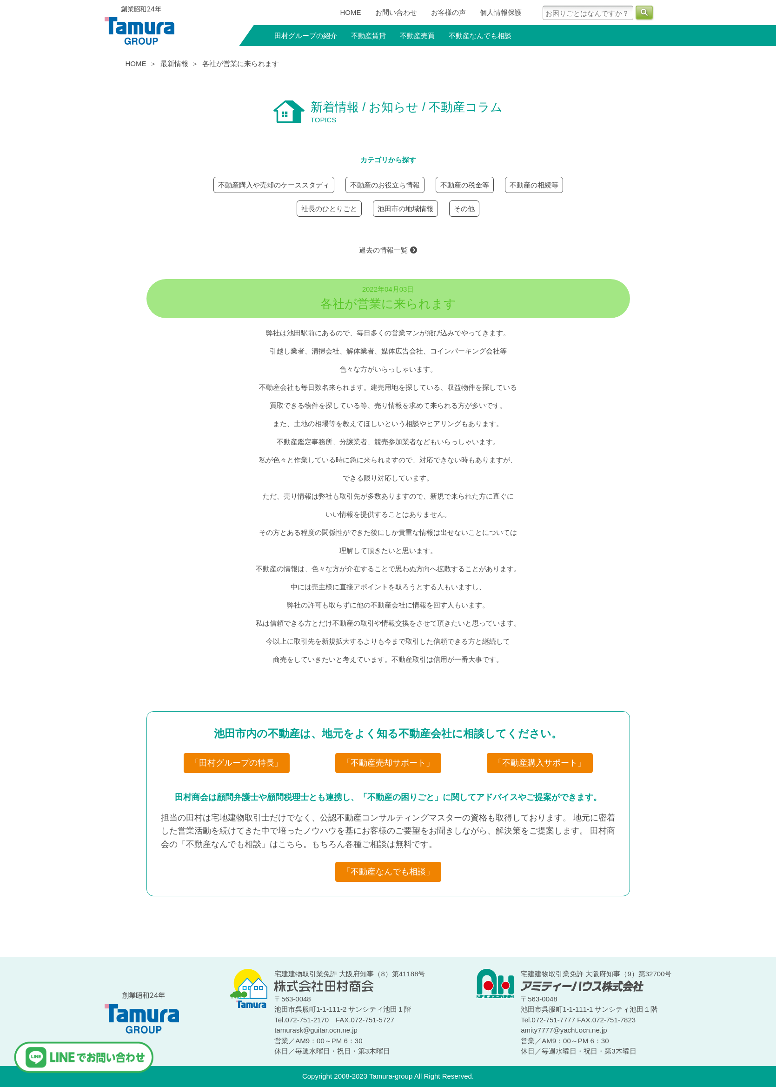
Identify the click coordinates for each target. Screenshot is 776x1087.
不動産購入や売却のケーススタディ (274, 185)
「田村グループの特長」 (237, 762)
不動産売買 (417, 36)
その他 (464, 209)
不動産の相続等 (534, 185)
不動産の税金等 (464, 185)
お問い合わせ (396, 12)
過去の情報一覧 (388, 250)
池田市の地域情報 (405, 209)
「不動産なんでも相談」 (388, 871)
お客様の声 (448, 12)
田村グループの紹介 (305, 36)
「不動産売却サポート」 (388, 762)
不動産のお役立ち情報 (385, 185)
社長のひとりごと (329, 209)
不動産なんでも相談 (480, 36)
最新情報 (174, 63)
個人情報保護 (501, 12)
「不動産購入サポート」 (540, 762)
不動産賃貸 (368, 36)
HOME (350, 12)
